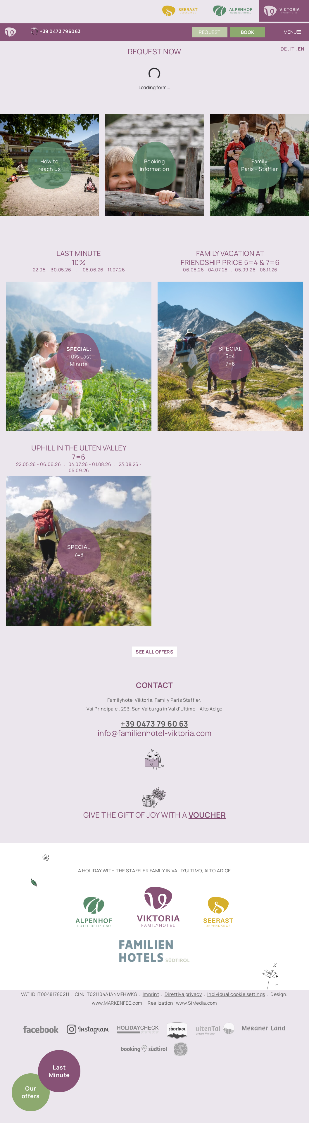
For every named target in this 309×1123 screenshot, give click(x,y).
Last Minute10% (78, 258)
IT (292, 49)
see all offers (154, 652)
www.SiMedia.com (196, 1003)
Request (210, 32)
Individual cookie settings (236, 994)
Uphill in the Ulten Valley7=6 (78, 452)
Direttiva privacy (183, 994)
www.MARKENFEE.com (117, 1003)
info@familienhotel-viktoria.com (155, 733)
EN (301, 49)
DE (284, 49)
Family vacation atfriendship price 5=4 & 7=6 (230, 258)
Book (247, 32)
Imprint (151, 994)
